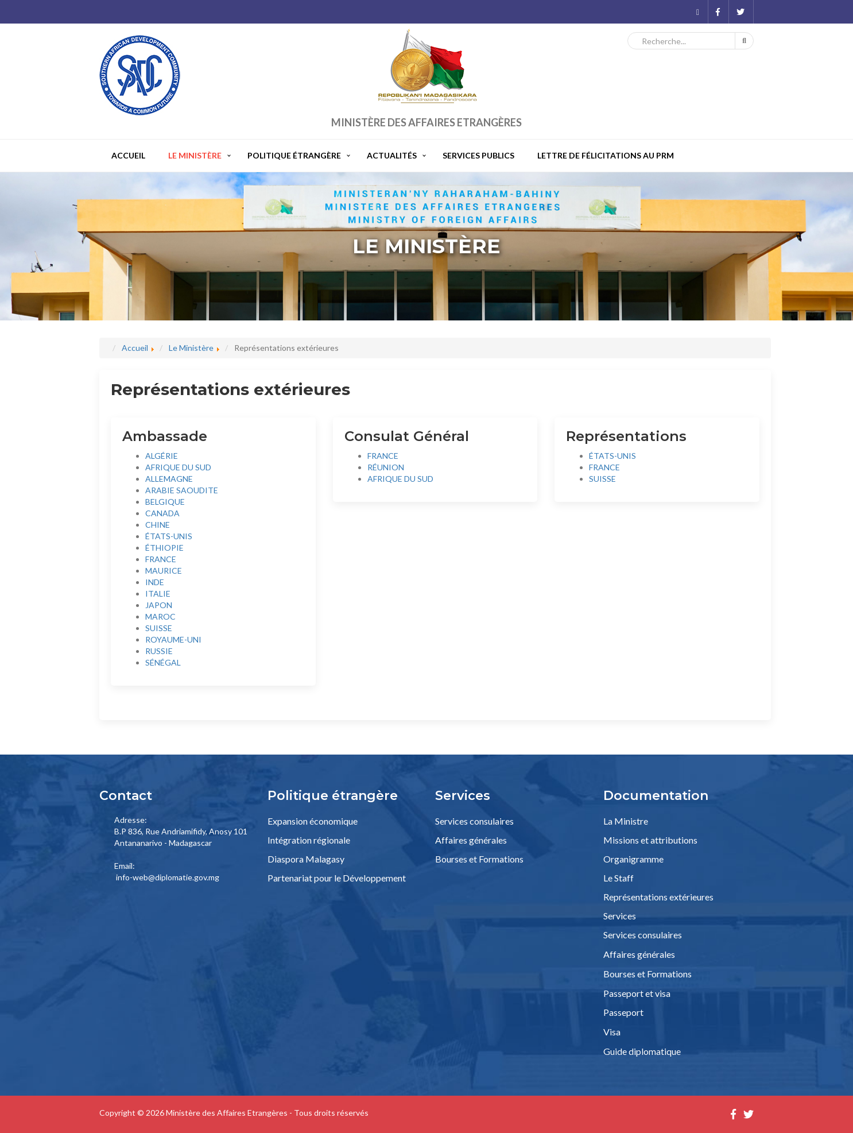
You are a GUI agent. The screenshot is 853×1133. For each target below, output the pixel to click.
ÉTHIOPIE (164, 547)
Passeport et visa (636, 993)
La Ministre (625, 820)
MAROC (160, 616)
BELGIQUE (165, 501)
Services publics (478, 155)
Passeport (623, 1012)
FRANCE (160, 559)
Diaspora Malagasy (305, 858)
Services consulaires (474, 820)
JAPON (158, 605)
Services (619, 915)
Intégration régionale (308, 839)
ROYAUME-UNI (173, 639)
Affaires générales (471, 839)
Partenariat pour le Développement (336, 877)
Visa (612, 1031)
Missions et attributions (650, 839)
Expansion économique (312, 820)
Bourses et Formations (479, 858)
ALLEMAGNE (169, 479)
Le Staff (618, 877)
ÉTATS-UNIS (168, 536)
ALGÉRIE (161, 456)
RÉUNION (385, 467)
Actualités (392, 155)
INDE (154, 582)
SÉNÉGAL (163, 662)
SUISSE (158, 628)
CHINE (157, 524)
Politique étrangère (294, 155)
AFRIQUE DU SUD (178, 467)
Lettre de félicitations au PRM (605, 155)
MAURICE (163, 570)
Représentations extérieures (658, 896)
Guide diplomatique (642, 1051)
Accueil (128, 155)
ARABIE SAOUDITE (181, 490)
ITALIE (157, 593)
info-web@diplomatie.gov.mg (167, 877)
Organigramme (633, 858)
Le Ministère (195, 155)
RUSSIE (159, 651)
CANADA (162, 513)
